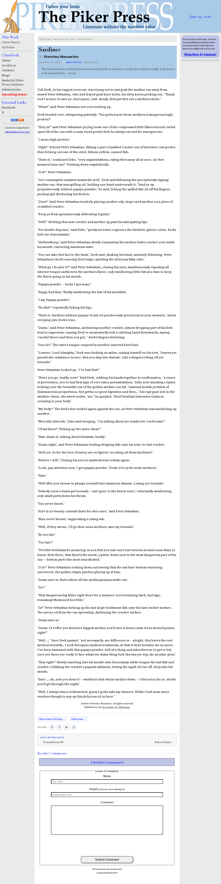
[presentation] (107, 845)
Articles (8, 47)
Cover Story (11, 42)
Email (107, 789)
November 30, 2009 (64, 39)
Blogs (6, 75)
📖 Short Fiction (72, 62)
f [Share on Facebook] (59, 727)
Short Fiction (85, 39)
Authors (8, 70)
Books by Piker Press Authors (13, 82)
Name (107, 776)
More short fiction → (52, 719)
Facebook (8, 107)
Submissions (11, 89)
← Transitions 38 (51, 742)
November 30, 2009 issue (116, 707)
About (6, 60)
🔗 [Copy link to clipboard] (73, 727)
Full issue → (78, 719)
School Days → (164, 742)
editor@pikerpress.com (17, 131)
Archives (9, 65)
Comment (107, 802)
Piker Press (45, 39)
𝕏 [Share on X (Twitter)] (52, 727)
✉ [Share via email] (66, 727)
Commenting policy (107, 872)
